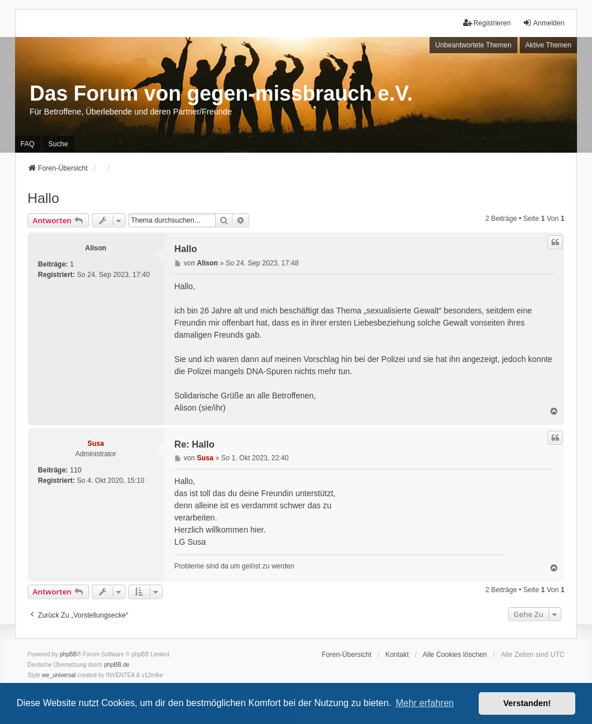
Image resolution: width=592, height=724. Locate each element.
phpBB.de (117, 665)
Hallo (44, 198)
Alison (95, 248)
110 (76, 470)
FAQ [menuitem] (28, 144)
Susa (95, 443)
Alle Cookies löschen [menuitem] (455, 655)
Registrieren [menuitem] (487, 23)
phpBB (68, 654)
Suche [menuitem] (58, 144)
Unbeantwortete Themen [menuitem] (473, 45)
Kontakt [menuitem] (397, 655)
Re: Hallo (194, 444)
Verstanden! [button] (527, 703)
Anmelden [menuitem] (543, 23)
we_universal (59, 675)
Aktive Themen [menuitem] (549, 45)
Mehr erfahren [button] (424, 703)
